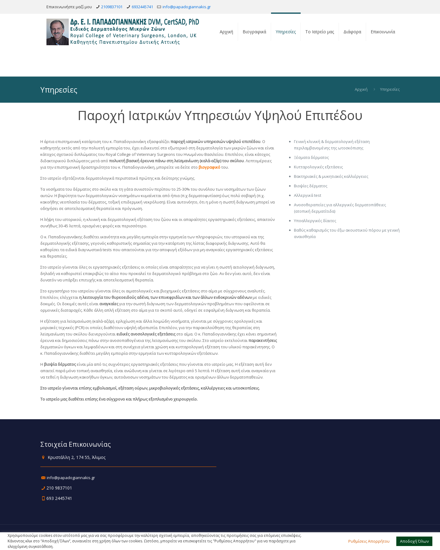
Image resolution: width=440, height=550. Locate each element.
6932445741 (142, 6)
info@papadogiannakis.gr (187, 6)
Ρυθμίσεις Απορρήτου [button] (369, 541)
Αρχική (361, 89)
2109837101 (112, 6)
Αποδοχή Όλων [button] (414, 541)
